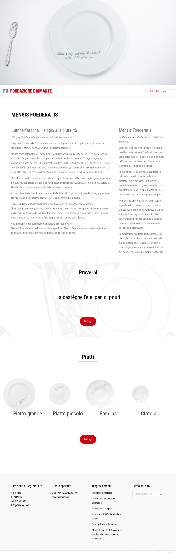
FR (151, 90)
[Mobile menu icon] (171, 91)
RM (158, 90)
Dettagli (88, 321)
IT (146, 90)
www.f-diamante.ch (61, 497)
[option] (88, 297)
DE (164, 90)
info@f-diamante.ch (20, 505)
